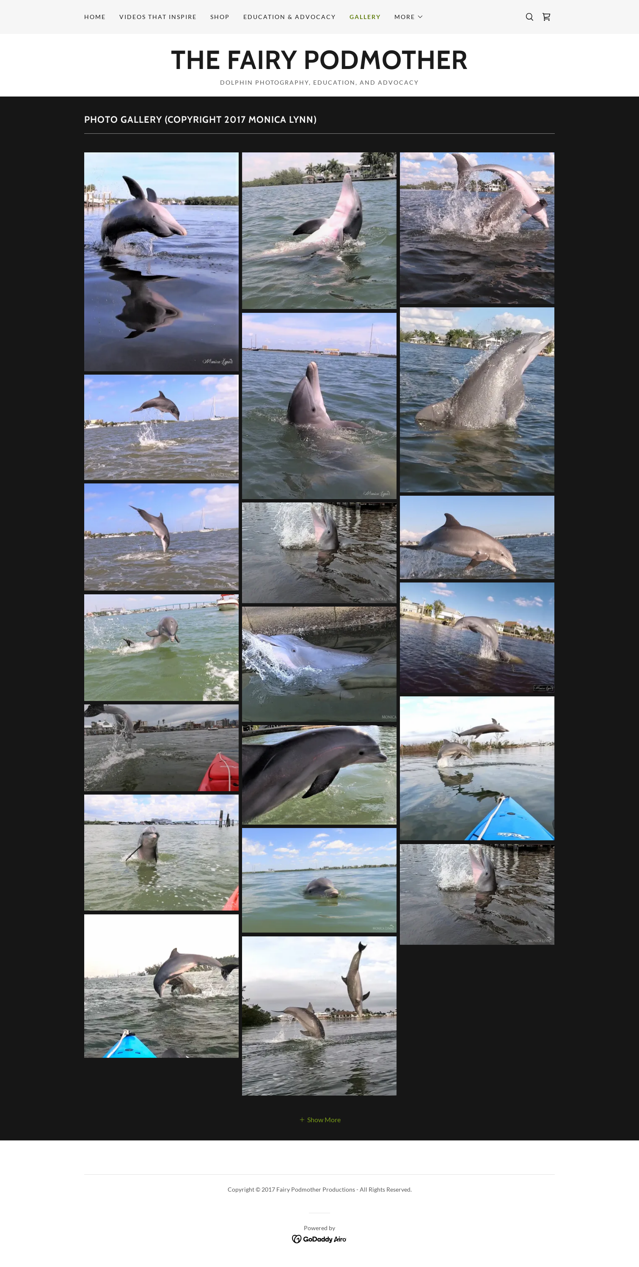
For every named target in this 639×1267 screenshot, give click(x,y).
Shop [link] (220, 16)
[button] (409, 17)
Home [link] (95, 16)
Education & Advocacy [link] (289, 16)
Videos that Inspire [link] (158, 16)
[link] (546, 16)
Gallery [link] (365, 16)
